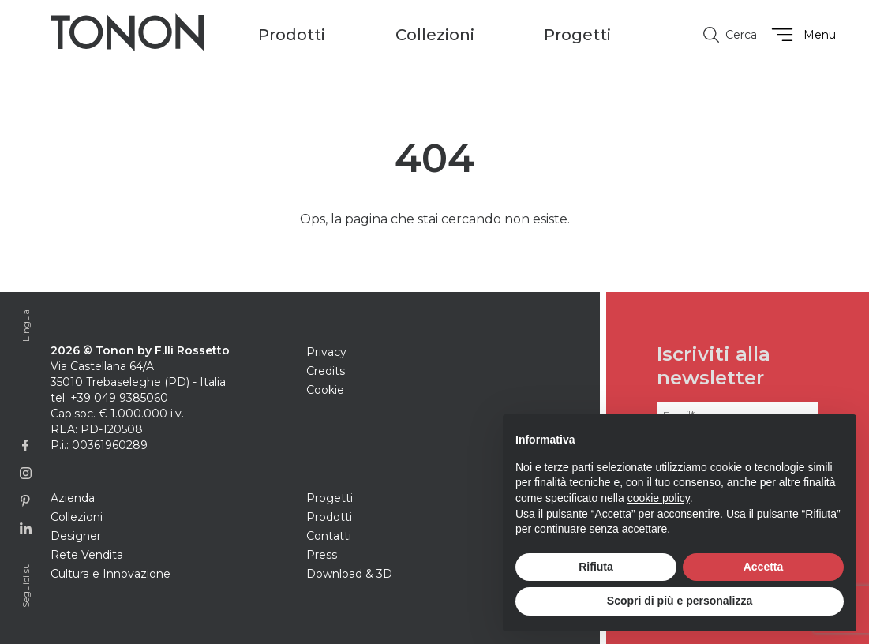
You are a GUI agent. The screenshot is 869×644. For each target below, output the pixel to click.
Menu (801, 35)
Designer (76, 536)
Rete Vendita (87, 555)
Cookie (325, 390)
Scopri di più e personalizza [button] (679, 600)
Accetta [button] (764, 566)
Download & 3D (349, 574)
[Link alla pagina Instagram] (26, 473)
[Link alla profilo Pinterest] (26, 501)
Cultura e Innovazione (110, 574)
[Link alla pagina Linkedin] (26, 528)
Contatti (328, 536)
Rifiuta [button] (596, 566)
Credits (325, 371)
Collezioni (77, 517)
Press (321, 555)
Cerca (729, 35)
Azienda (73, 498)
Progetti (577, 34)
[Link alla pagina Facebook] (26, 445)
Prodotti (329, 517)
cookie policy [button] (658, 498)
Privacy (326, 352)
